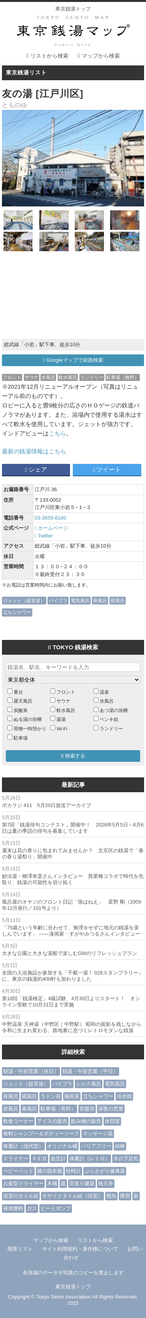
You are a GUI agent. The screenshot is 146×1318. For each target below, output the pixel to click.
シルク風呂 (88, 1084)
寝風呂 (118, 600)
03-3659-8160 (50, 518)
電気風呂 (80, 600)
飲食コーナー (18, 1121)
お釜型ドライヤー (23, 1183)
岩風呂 (10, 1109)
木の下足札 (126, 1158)
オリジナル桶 (62, 1146)
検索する (73, 756)
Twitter (44, 536)
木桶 (52, 1183)
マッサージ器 (98, 1134)
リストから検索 (49, 56)
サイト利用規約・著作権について (80, 1249)
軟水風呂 (67, 377)
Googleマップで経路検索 (73, 360)
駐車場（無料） (122, 377)
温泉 (104, 691)
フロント (12, 377)
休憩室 (112, 1121)
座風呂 (100, 600)
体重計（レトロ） (89, 1158)
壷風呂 (29, 1109)
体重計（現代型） (23, 1146)
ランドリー (92, 377)
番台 (18, 691)
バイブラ (58, 600)
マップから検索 (101, 56)
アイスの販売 (52, 1121)
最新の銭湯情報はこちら (34, 451)
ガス (32, 1208)
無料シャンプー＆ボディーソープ (41, 1134)
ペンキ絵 (109, 719)
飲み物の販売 (86, 1121)
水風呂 (48, 377)
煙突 (125, 1196)
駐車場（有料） (58, 1109)
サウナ (32, 377)
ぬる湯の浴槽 (28, 719)
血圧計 (58, 1158)
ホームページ (51, 528)
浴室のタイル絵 (21, 1196)
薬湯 (61, 719)
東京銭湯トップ (73, 9)
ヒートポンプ (55, 1208)
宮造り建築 (82, 1183)
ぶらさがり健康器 (104, 1171)
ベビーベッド (18, 1171)
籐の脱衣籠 (49, 1171)
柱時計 (73, 1171)
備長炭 (71, 1096)
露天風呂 (23, 700)
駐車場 (21, 737)
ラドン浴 (50, 1096)
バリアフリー (96, 1146)
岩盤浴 (87, 1109)
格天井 (105, 1183)
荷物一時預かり (30, 728)
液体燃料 (13, 1208)
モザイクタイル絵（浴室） (72, 1196)
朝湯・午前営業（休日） (31, 1071)
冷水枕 (124, 1096)
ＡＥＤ (39, 1158)
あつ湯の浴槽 (114, 710)
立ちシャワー (17, 612)
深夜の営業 (110, 1109)
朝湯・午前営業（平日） (90, 1071)
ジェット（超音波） (24, 600)
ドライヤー (15, 1158)
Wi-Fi (61, 728)
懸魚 (111, 1196)
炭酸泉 (21, 710)
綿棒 (120, 1146)
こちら (57, 433)
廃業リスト (20, 1249)
